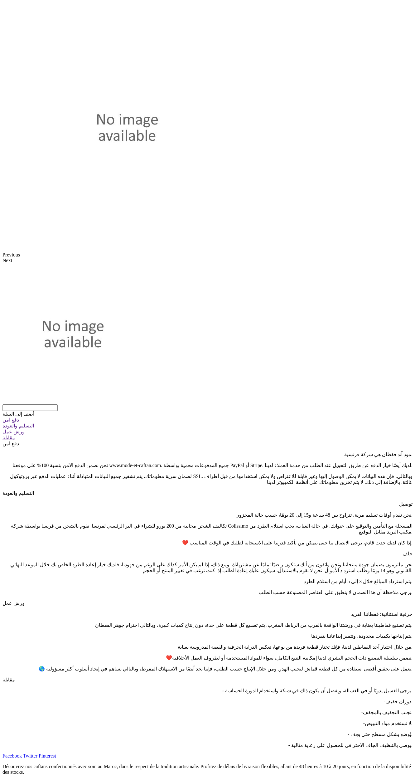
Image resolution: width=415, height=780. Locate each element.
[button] (18, 414)
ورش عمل (13, 431)
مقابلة (8, 437)
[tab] (207, 420)
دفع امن (10, 419)
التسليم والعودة (18, 425)
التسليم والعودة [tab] (18, 493)
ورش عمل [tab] (13, 603)
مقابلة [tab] (8, 679)
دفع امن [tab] (10, 443)
